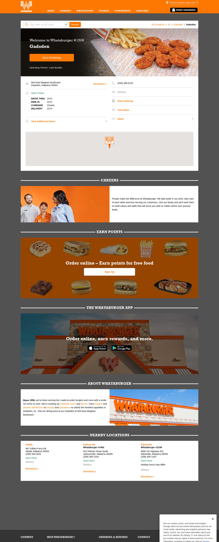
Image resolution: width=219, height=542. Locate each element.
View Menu (123, 110)
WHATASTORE (84, 10)
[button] (109, 143)
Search (75, 24)
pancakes (64, 407)
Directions (99, 84)
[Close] (212, 526)
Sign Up (109, 271)
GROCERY (142, 10)
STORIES (104, 10)
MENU (50, 10)
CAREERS (65, 10)
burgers (99, 403)
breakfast (64, 403)
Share (121, 119)
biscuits (50, 407)
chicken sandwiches (33, 407)
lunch (73, 403)
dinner (84, 403)
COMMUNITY (123, 10)
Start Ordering (184, 10)
